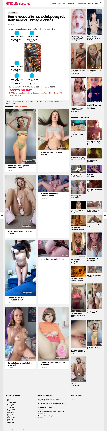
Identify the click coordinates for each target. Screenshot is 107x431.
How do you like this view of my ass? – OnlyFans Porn (77, 109)
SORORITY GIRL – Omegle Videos (51, 153)
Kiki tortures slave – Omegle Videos (20, 232)
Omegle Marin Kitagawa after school (77, 228)
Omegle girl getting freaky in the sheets (77, 279)
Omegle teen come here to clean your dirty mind (78, 351)
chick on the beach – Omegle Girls (77, 211)
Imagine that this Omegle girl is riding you (77, 134)
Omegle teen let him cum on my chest (53, 364)
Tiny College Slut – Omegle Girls (76, 196)
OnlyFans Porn (11, 410)
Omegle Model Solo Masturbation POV (16, 299)
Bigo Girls (9, 399)
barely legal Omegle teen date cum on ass (18, 167)
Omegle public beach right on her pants (77, 175)
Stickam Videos (93, 3)
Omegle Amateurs (11, 402)
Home (54, 3)
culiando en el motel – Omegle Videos (50, 194)
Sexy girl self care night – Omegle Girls (94, 276)
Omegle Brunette (18, 102)
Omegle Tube (61, 3)
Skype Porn (10, 416)
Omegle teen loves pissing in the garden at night (78, 315)
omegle (8, 102)
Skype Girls (10, 414)
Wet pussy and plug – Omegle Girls (93, 259)
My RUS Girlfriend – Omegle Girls (93, 175)
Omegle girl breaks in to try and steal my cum (94, 190)
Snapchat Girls (11, 417)
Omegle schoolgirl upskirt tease (92, 311)
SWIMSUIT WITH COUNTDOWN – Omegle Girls (76, 261)
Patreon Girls (10, 412)
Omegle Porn (49, 102)
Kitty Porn (9, 400)
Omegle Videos (81, 3)
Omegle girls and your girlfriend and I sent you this (94, 142)
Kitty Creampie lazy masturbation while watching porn (77, 38)
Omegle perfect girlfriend (92, 161)
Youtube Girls (10, 422)
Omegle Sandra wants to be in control (20, 364)
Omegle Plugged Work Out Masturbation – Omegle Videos (78, 72)
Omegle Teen (59, 102)
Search (100, 400)
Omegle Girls (71, 3)
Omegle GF (29, 102)
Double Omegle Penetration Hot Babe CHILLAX (93, 38)
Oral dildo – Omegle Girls (93, 225)
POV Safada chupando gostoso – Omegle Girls (78, 158)
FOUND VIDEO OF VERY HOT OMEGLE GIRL (93, 211)
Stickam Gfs (10, 419)
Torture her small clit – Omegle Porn (94, 71)
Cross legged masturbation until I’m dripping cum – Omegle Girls (94, 106)
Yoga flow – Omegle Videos (52, 259)
